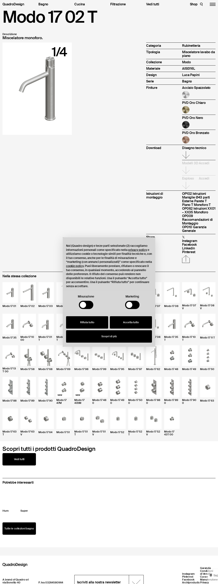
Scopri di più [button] (109, 336)
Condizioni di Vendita (206, 572)
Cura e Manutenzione (209, 578)
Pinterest (187, 576)
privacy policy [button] (137, 250)
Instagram (188, 574)
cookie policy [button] (75, 266)
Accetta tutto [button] (131, 322)
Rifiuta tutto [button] (87, 322)
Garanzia (205, 568)
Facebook (188, 579)
